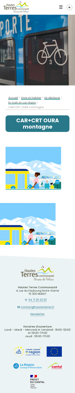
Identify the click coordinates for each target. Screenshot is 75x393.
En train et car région (22, 102)
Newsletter (37, 314)
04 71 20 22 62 (38, 300)
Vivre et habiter (31, 98)
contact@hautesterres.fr (37, 307)
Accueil (13, 98)
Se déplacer (52, 98)
